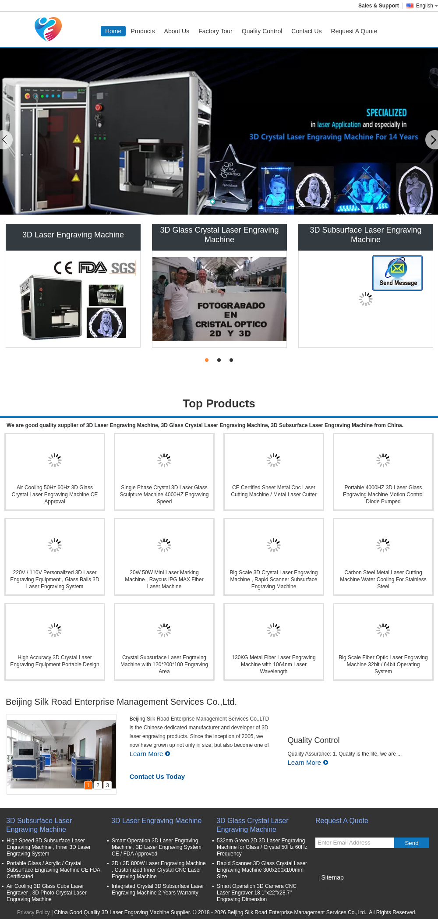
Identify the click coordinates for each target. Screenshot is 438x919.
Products (143, 31)
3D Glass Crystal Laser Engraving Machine (219, 235)
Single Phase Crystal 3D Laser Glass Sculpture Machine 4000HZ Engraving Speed (164, 494)
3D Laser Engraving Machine (73, 234)
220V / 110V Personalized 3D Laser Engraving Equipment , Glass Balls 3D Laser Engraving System (54, 579)
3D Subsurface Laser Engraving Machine (365, 235)
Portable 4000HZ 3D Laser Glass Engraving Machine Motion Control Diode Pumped (383, 494)
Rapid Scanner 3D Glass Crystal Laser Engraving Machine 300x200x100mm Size (262, 870)
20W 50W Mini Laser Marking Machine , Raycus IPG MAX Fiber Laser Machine (164, 579)
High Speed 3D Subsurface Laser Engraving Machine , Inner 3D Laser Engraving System (49, 847)
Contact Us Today (157, 776)
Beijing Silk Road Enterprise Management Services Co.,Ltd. (121, 702)
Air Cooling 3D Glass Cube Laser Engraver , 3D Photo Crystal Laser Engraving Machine (47, 892)
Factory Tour (215, 31)
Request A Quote (354, 31)
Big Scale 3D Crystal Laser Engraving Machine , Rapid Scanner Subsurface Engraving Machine (274, 579)
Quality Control (262, 31)
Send (411, 843)
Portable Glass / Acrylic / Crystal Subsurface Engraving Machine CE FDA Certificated (53, 870)
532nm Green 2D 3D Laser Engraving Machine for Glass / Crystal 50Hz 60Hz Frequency (262, 847)
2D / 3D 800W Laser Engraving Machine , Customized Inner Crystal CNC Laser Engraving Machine (159, 870)
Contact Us (306, 31)
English (427, 6)
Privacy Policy (33, 912)
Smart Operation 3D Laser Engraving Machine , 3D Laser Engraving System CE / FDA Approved (156, 847)
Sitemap (332, 877)
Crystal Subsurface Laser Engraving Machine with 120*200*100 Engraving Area (164, 664)
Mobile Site (330, 888)
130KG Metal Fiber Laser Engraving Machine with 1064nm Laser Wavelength (273, 664)
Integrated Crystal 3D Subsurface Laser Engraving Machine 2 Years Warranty (158, 889)
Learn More (150, 753)
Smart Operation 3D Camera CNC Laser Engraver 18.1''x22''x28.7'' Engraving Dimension (257, 892)
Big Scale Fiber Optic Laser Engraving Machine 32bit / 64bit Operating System (383, 664)
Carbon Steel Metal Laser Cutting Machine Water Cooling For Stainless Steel (383, 579)
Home (113, 31)
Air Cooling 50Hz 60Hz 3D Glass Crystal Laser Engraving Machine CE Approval (55, 494)
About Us (177, 31)
